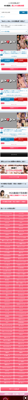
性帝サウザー (21, 343)
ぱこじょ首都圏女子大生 (21, 243)
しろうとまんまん (7, 231)
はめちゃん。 (7, 361)
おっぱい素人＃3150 (7, 270)
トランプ (7, 313)
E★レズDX (7, 319)
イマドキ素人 (7, 264)
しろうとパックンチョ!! (7, 334)
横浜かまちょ (7, 337)
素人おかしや (21, 258)
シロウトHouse (7, 246)
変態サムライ (7, 382)
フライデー (7, 358)
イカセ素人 (21, 370)
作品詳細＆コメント (14, 69)
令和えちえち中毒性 (7, 340)
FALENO (7, 370)
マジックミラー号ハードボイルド (21, 355)
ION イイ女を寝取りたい (7, 267)
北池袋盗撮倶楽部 (7, 258)
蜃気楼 (21, 352)
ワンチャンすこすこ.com (21, 261)
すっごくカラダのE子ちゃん (21, 313)
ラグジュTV (21, 216)
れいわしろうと (21, 270)
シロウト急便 (21, 240)
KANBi (7, 234)
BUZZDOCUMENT (7, 255)
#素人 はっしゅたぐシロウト (7, 325)
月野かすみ (7, 139)
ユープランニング (21, 337)
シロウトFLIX (21, 249)
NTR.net (21, 228)
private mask (7, 301)
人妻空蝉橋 (7, 316)
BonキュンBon (14, 65)
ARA (21, 222)
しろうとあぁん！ (21, 349)
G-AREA (7, 298)
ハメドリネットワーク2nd (21, 237)
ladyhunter (7, 304)
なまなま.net (7, 225)
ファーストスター (21, 373)
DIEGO (21, 334)
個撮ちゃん (21, 364)
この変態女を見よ (21, 319)
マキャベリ (7, 373)
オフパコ (7, 310)
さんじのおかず (21, 367)
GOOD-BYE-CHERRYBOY (7, 367)
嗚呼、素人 (21, 382)
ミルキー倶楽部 (21, 361)
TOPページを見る (14, 389)
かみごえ (21, 328)
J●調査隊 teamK (21, 255)
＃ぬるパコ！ (21, 346)
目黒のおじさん (7, 379)
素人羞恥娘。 (7, 355)
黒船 (7, 228)
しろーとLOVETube (21, 298)
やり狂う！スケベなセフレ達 (7, 331)
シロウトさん (21, 331)
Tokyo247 (21, 301)
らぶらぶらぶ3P (21, 340)
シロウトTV (21, 213)
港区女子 (21, 252)
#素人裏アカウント (21, 264)
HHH (7, 322)
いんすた (7, 249)
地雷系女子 (7, 364)
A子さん (21, 307)
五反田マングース (21, 379)
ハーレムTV (21, 219)
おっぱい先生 (7, 343)
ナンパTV (7, 216)
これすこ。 (7, 243)
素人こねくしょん (21, 246)
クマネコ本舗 (7, 252)
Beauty (21, 310)
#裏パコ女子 (21, 325)
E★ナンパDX (7, 261)
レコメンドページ (14, 177)
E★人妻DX (21, 316)
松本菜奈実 (7, 60)
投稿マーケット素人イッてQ (7, 240)
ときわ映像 (21, 376)
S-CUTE (7, 237)
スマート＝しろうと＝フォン (7, 328)
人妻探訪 (7, 352)
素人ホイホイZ (21, 231)
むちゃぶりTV (7, 349)
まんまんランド (21, 358)
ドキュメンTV (7, 219)
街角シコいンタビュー (7, 376)
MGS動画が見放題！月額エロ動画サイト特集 (14, 201)
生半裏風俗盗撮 (21, 322)
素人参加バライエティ (21, 304)
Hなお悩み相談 (21, 267)
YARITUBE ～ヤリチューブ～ (7, 307)
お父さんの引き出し (7, 346)
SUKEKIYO (21, 225)
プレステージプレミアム (7, 213)
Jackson (7, 222)
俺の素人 (21, 234)
